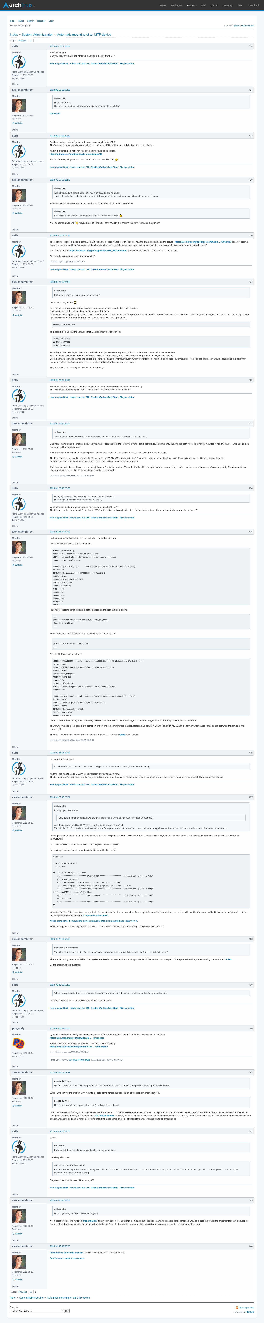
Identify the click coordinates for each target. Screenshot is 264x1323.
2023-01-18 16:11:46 (60, 180)
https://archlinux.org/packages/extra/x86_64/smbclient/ (98, 250)
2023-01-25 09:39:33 (60, 531)
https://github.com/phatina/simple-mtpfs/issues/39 (76, 154)
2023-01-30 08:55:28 (60, 1246)
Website (18, 123)
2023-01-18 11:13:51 (60, 46)
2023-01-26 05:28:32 (60, 797)
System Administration (37, 34)
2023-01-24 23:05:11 (60, 380)
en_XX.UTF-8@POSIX (79, 1060)
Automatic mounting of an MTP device (84, 34)
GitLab (214, 5)
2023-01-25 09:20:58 (60, 488)
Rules (21, 21)
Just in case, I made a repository (67, 1258)
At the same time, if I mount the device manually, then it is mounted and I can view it (93, 921)
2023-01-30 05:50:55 (60, 1200)
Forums (191, 5)
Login (51, 21)
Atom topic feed (246, 1307)
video (229, 959)
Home (163, 5)
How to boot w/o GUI (79, 63)
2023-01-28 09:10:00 (60, 1028)
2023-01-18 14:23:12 (60, 135)
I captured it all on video (95, 915)
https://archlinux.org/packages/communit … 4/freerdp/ (203, 242)
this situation (90, 1221)
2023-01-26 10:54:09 (60, 939)
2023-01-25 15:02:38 (60, 752)
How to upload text (59, 63)
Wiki (203, 5)
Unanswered (247, 25)
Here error (55, 113)
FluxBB (250, 1312)
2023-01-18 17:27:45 (60, 235)
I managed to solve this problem (66, 1252)
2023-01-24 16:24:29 (60, 282)
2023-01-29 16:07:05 (60, 1131)
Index (12, 21)
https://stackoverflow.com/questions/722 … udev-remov (79, 1046)
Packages (176, 5)
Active (236, 25)
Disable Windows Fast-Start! (104, 63)
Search (30, 21)
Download (253, 5)
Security (228, 5)
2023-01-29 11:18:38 (60, 1072)
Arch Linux (19, 5)
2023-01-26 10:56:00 (60, 985)
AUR (240, 5)
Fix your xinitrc (127, 63)
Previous (22, 40)
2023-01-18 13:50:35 (60, 89)
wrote (122, 734)
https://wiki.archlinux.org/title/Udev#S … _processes (77, 1038)
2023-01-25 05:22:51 (60, 423)
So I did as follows (104, 1115)
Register (41, 21)
